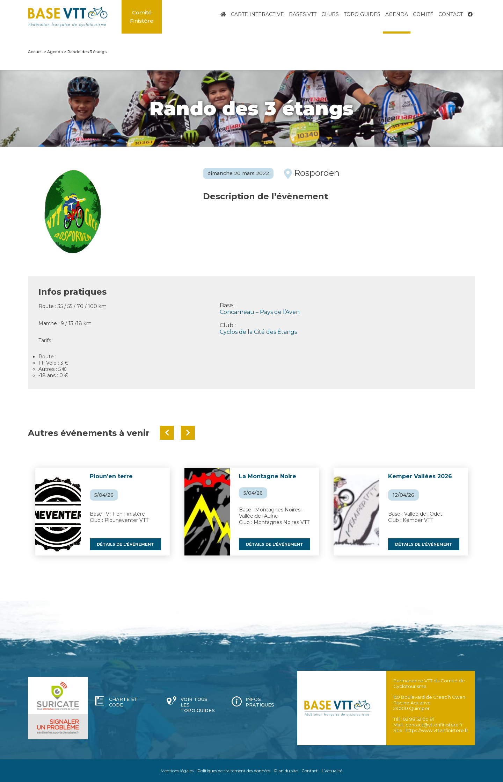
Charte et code (123, 702)
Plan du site (286, 770)
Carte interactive (257, 14)
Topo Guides (362, 14)
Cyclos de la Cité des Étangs (258, 332)
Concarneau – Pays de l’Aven (260, 312)
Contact (450, 14)
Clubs (330, 14)
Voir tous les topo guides (198, 704)
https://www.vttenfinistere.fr (437, 730)
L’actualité (332, 770)
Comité (423, 14)
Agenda (396, 14)
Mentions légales (177, 770)
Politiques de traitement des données (233, 770)
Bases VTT (302, 14)
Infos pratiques (260, 702)
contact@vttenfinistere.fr (434, 724)
